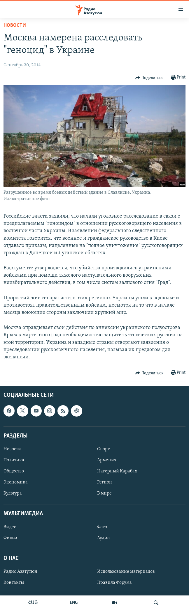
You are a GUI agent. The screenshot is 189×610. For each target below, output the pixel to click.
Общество (14, 471)
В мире (104, 493)
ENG (74, 602)
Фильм (10, 538)
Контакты (14, 582)
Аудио (103, 538)
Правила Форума (114, 582)
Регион (104, 482)
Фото (102, 527)
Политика (14, 460)
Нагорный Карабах (117, 471)
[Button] (149, 77)
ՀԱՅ (33, 602)
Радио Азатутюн (20, 571)
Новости (15, 25)
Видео (10, 527)
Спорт (103, 449)
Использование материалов (126, 571)
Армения (106, 460)
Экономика (16, 482)
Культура (13, 493)
